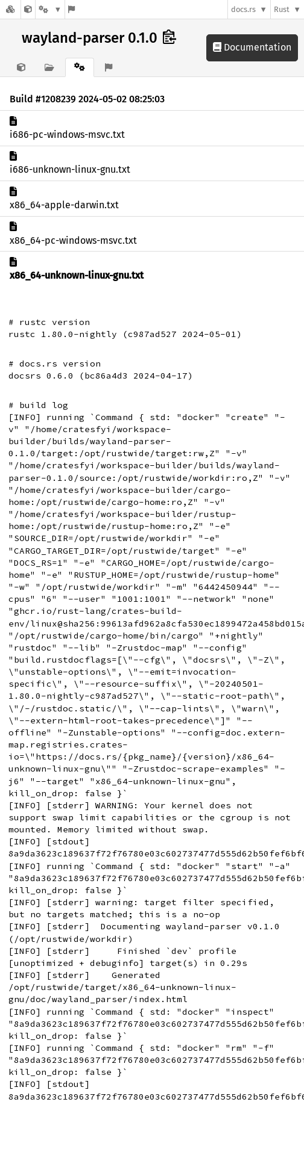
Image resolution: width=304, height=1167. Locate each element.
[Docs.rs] (10, 9)
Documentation (252, 47)
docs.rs (243, 9)
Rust (282, 9)
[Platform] (50, 9)
